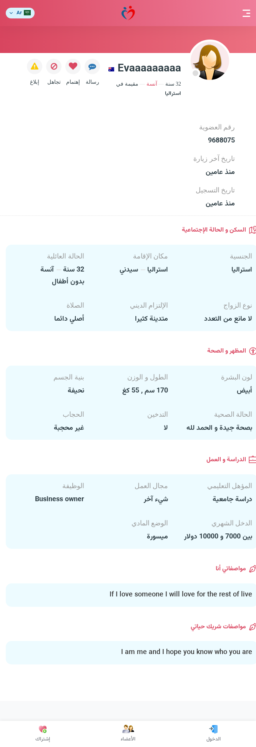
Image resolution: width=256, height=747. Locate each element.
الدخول (213, 734)
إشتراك (42, 734)
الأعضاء (128, 734)
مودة (128, 13)
